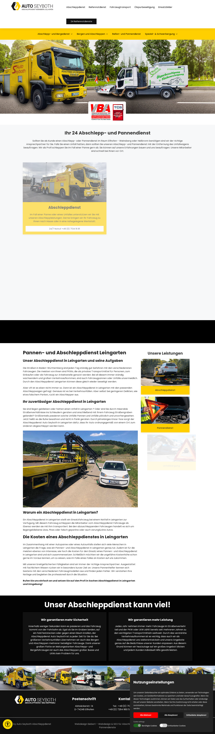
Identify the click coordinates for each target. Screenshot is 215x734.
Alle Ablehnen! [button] (145, 715)
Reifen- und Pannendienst (126, 34)
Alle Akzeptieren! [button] (171, 715)
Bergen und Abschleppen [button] (92, 34)
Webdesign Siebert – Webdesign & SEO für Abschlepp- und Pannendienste (107, 725)
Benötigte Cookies (149, 725)
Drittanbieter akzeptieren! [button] (196, 715)
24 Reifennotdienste (81, 21)
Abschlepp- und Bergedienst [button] (55, 34)
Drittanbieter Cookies (177, 725)
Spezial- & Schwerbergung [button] (161, 34)
